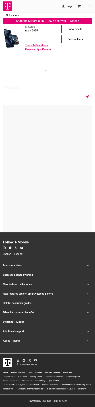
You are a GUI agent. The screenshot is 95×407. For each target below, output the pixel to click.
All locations (12, 15)
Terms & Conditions (36, 45)
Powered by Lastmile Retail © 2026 (47, 400)
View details (75, 29)
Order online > (75, 39)
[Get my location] (88, 97)
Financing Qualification (38, 49)
